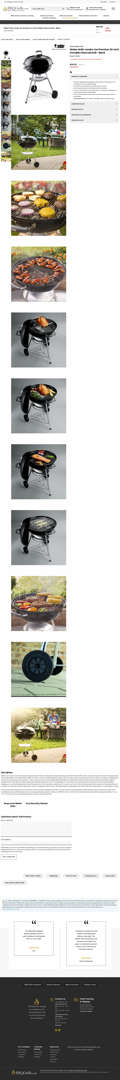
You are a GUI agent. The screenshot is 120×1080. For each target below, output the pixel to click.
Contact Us (112, 2)
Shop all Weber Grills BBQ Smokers (44, 39)
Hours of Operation (77, 9)
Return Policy (54, 1052)
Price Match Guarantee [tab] (81, 115)
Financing (53, 1054)
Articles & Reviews (49, 18)
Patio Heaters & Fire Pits (88, 16)
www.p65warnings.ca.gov (11, 909)
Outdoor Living (90, 985)
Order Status (103, 2)
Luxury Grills (110, 876)
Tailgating (53, 876)
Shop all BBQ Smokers (23, 39)
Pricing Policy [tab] (78, 120)
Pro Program (22, 1052)
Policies (52, 1057)
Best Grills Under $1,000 (14, 883)
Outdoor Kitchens (46, 16)
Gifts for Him (71, 876)
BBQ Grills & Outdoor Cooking (22, 16)
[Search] (63, 8)
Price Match (54, 1059)
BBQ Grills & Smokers (32, 985)
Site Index (84, 1070)
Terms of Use (73, 1070)
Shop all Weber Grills (76, 46)
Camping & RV (91, 876)
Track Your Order (86, 1011)
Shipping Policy (55, 1050)
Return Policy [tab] (77, 109)
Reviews (53, 1061)
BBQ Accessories (66, 16)
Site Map (21, 1057)
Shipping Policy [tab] (78, 104)
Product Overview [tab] (79, 76)
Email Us (58, 1025)
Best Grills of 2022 (33, 876)
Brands (106, 16)
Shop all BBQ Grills (7, 39)
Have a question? (7, 820)
